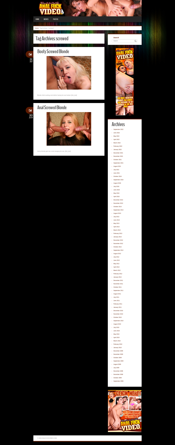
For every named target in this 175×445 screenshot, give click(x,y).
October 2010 (118, 317)
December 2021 (118, 153)
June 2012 (117, 260)
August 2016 (117, 183)
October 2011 (118, 287)
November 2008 (118, 374)
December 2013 (118, 200)
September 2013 (118, 210)
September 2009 (118, 361)
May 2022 (116, 136)
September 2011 (118, 290)
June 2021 (117, 173)
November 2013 (118, 203)
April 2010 (117, 337)
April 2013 (117, 227)
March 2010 (117, 341)
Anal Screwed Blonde (52, 107)
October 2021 (118, 159)
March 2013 (117, 230)
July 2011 (116, 297)
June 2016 (117, 190)
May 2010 (116, 334)
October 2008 (118, 378)
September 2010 (118, 321)
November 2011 (118, 284)
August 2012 (117, 253)
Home (37, 19)
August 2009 (117, 364)
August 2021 (117, 166)
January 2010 (118, 347)
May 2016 (116, 193)
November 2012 (118, 243)
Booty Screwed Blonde (53, 51)
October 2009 (118, 357)
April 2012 (117, 267)
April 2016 (117, 196)
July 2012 (116, 257)
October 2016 (118, 176)
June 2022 (117, 133)
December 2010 (118, 310)
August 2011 (117, 294)
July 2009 (116, 367)
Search (116, 37)
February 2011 (118, 304)
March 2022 (117, 143)
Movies (46, 19)
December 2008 (118, 371)
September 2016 (118, 180)
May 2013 (116, 223)
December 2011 (118, 280)
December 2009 (118, 351)
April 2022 (117, 139)
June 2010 (117, 331)
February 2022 (118, 146)
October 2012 (118, 247)
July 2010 (116, 327)
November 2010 (118, 314)
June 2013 (117, 220)
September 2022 (118, 129)
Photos (55, 19)
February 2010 (118, 344)
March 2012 (117, 270)
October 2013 (118, 206)
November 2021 (118, 156)
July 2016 (116, 186)
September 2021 (118, 163)
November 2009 (118, 354)
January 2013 (118, 237)
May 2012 (116, 263)
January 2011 (118, 307)
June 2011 (117, 300)
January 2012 (118, 277)
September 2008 (118, 381)
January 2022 (118, 149)
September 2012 (118, 250)
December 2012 (118, 240)
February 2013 (118, 233)
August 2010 (117, 324)
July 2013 (116, 216)
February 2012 (118, 274)
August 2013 (117, 213)
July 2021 (116, 169)
